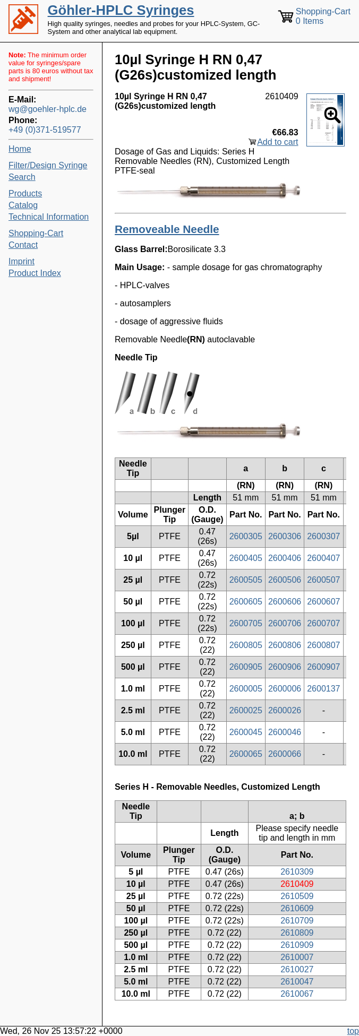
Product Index (34, 273)
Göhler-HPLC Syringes (121, 10)
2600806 (284, 645)
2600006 (284, 688)
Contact (23, 244)
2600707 (323, 623)
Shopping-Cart (35, 233)
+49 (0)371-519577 (44, 129)
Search (22, 177)
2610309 (296, 871)
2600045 (245, 732)
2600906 (284, 666)
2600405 (245, 558)
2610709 (296, 920)
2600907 (323, 666)
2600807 (323, 645)
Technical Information (48, 216)
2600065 (245, 753)
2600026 (284, 710)
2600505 (245, 579)
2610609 (296, 908)
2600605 (245, 601)
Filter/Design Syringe (48, 165)
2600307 (323, 536)
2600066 (284, 753)
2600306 (284, 536)
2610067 (296, 993)
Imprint (21, 261)
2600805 (245, 645)
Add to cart (277, 141)
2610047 (296, 981)
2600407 (323, 558)
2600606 (284, 601)
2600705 (245, 623)
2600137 (323, 688)
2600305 (245, 536)
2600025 (245, 710)
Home (19, 148)
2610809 (296, 932)
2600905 (245, 666)
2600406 (284, 558)
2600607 (323, 601)
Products (25, 193)
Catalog (23, 205)
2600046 (284, 732)
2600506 (284, 579)
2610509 (296, 896)
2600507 (323, 579)
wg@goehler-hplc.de (47, 109)
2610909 (296, 944)
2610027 (296, 969)
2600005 (245, 688)
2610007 (296, 957)
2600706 (284, 623)
